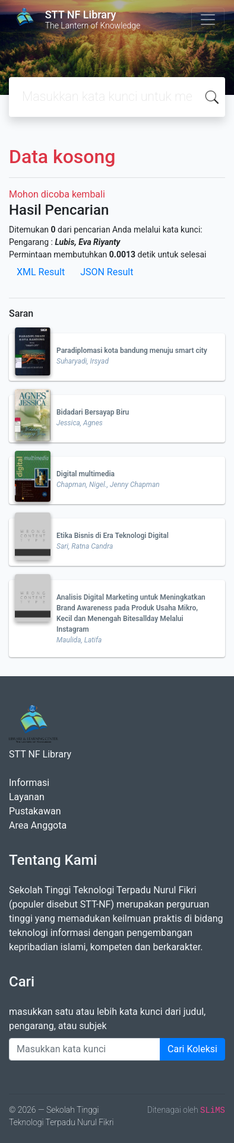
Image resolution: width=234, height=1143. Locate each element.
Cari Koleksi (192, 1049)
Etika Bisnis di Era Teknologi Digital (112, 535)
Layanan (27, 797)
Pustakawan (35, 811)
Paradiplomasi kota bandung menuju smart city (131, 350)
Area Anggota (38, 825)
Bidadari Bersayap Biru (92, 412)
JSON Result (106, 272)
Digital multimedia (85, 474)
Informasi (29, 782)
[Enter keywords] (84, 1049)
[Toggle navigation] (207, 19)
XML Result (41, 272)
